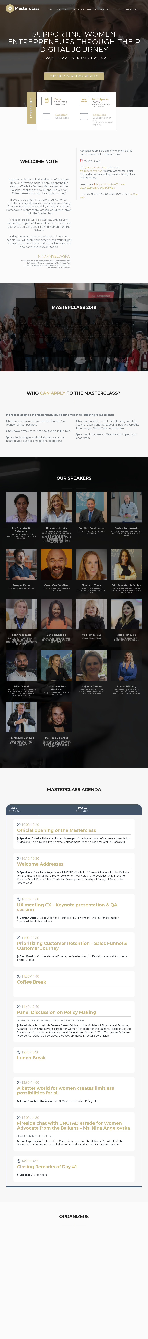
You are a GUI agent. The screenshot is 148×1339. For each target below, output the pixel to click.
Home (51, 9)
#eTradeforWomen (91, 170)
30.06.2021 (14, 809)
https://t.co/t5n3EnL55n (110, 184)
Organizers (131, 9)
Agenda (117, 9)
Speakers (104, 9)
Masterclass (22, 8)
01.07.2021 (82, 809)
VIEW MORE (74, 346)
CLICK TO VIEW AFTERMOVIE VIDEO (74, 76)
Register (91, 9)
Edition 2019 (77, 9)
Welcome (62, 9)
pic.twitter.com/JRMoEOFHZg (97, 187)
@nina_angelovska (95, 167)
